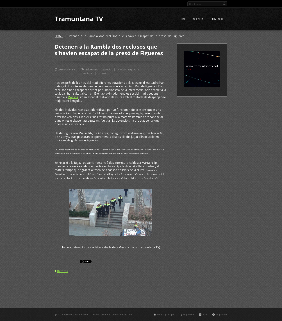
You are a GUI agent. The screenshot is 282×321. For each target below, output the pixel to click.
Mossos (73, 97)
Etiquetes (91, 70)
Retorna (62, 271)
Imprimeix (221, 314)
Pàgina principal (165, 314)
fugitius (87, 73)
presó (102, 73)
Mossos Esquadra (128, 70)
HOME (181, 19)
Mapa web (188, 314)
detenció (106, 70)
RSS (205, 314)
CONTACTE (217, 19)
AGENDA (198, 19)
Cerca (224, 4)
